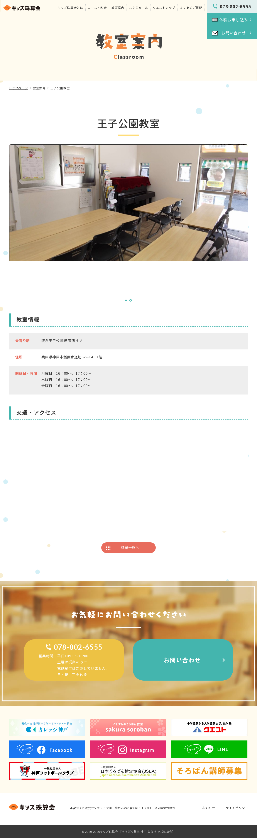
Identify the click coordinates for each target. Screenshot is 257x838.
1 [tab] (126, 300)
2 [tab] (130, 300)
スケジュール (138, 7)
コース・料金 (97, 7)
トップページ (18, 88)
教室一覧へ (130, 547)
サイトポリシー (237, 808)
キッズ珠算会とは (70, 7)
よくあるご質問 (191, 7)
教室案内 (118, 7)
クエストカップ (164, 7)
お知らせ (208, 808)
